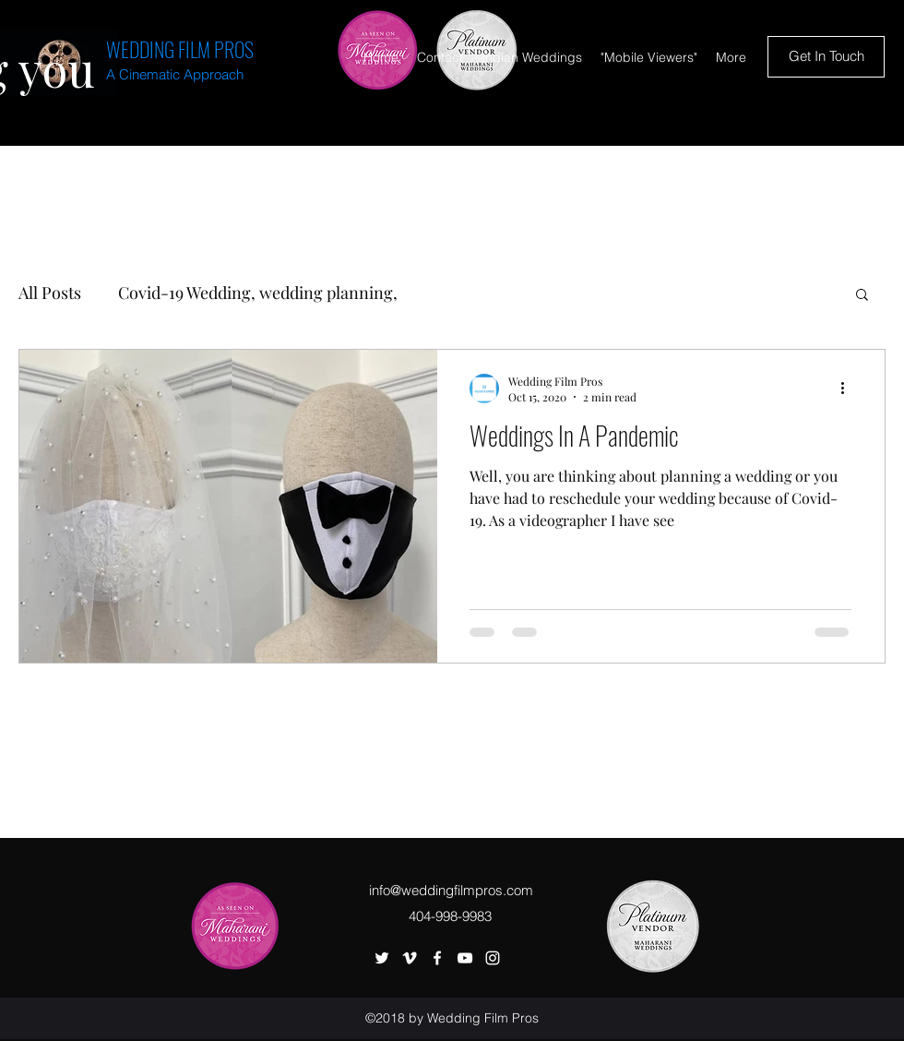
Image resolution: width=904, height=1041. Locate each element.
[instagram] (492, 958)
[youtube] (465, 958)
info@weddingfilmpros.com (451, 890)
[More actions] (849, 388)
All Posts (49, 292)
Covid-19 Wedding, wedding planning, (258, 292)
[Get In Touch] (826, 57)
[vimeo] (409, 958)
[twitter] (382, 958)
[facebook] (437, 958)
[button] (862, 295)
